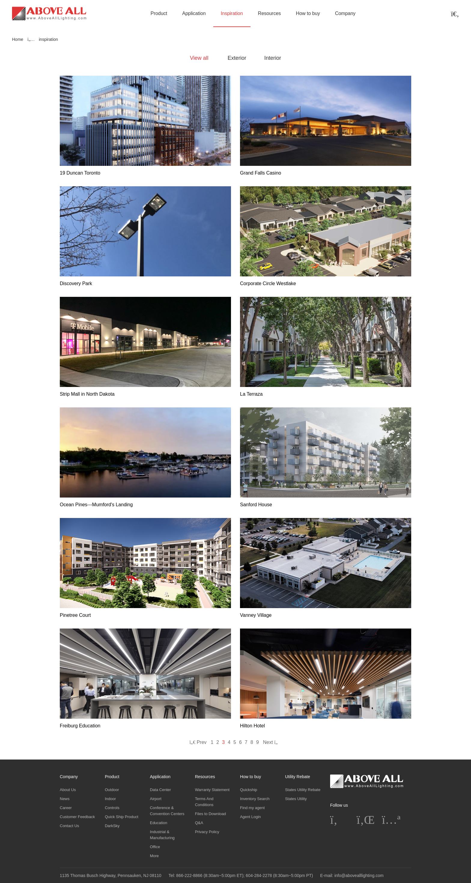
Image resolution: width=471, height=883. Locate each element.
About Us (68, 789)
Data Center (160, 789)
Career (66, 807)
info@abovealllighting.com (359, 875)
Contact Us (69, 826)
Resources (269, 13)
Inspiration (232, 13)
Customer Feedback (77, 816)
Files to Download (210, 813)
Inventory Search (254, 798)
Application (194, 13)
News (65, 798)
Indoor (110, 798)
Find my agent (252, 807)
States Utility (296, 798)
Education (158, 823)
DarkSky (112, 826)
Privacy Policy (207, 832)
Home (17, 39)
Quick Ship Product (121, 816)
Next (272, 742)
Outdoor (112, 789)
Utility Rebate (297, 776)
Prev (198, 742)
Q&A (199, 823)
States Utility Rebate (303, 789)
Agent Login (250, 816)
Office (155, 847)
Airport (155, 798)
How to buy (308, 13)
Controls (112, 807)
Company (345, 13)
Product (158, 13)
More (154, 856)
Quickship (248, 789)
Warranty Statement (212, 789)
